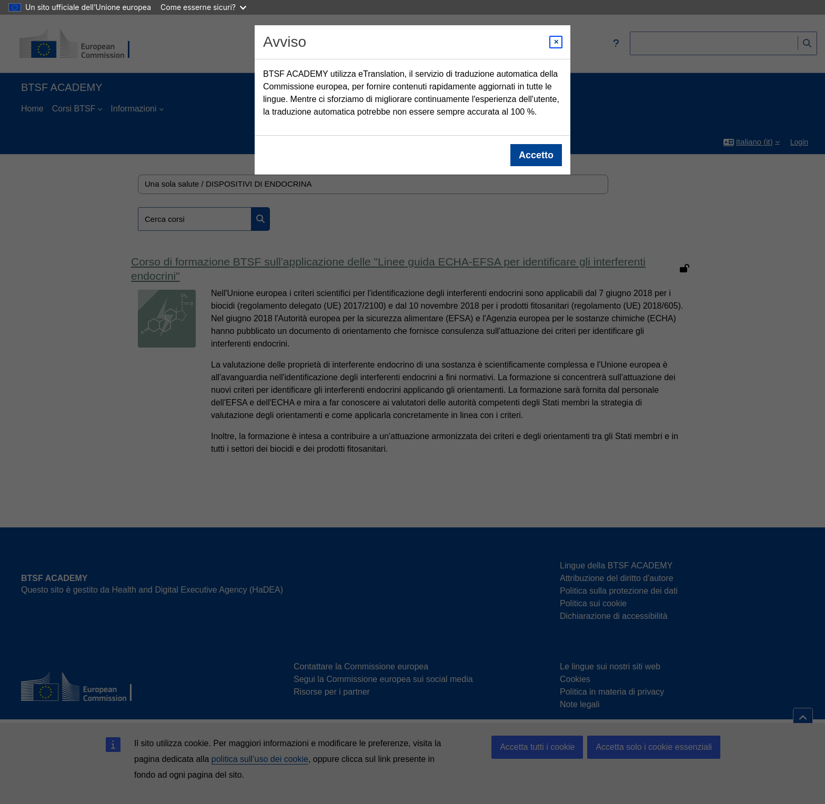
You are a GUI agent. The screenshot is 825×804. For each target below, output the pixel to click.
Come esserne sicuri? (203, 7)
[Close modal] (556, 42)
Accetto (536, 155)
